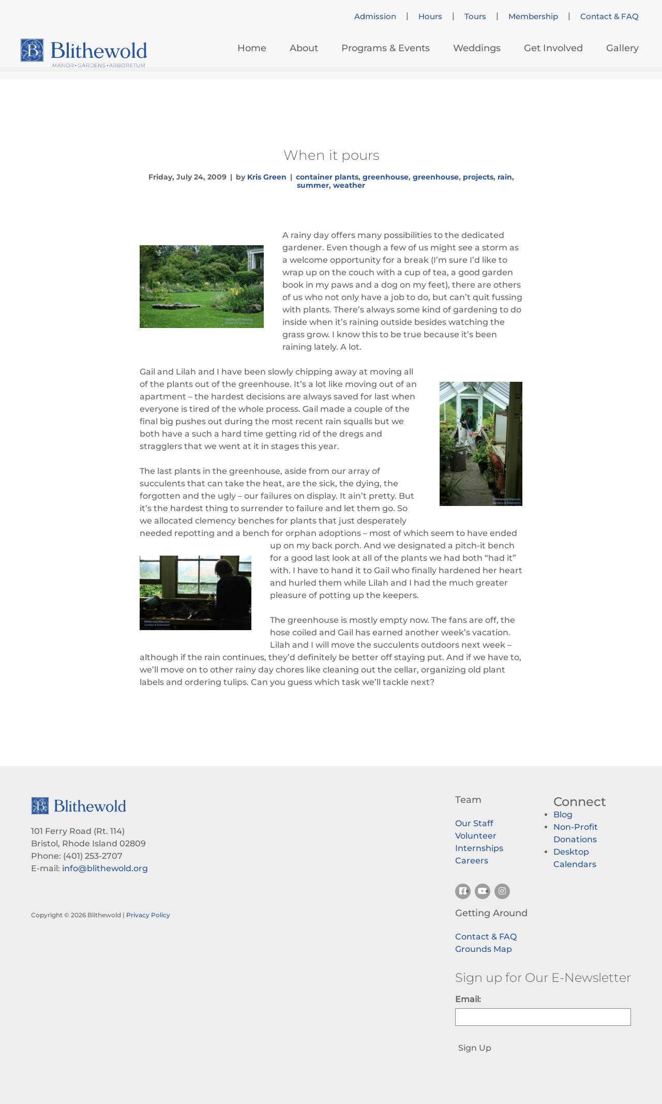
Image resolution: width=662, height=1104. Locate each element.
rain (505, 177)
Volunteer (475, 836)
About (304, 48)
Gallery (622, 48)
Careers (471, 861)
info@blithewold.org (105, 868)
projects (478, 177)
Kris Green (267, 177)
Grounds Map (483, 949)
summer (313, 185)
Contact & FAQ (609, 16)
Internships (479, 848)
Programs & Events (385, 48)
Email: (468, 999)
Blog (563, 814)
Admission (375, 16)
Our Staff (474, 823)
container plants (327, 177)
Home (251, 48)
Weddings (477, 48)
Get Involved (553, 48)
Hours (430, 16)
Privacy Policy (148, 915)
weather (349, 185)
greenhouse (386, 177)
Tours (475, 16)
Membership (533, 16)
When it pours (331, 155)
